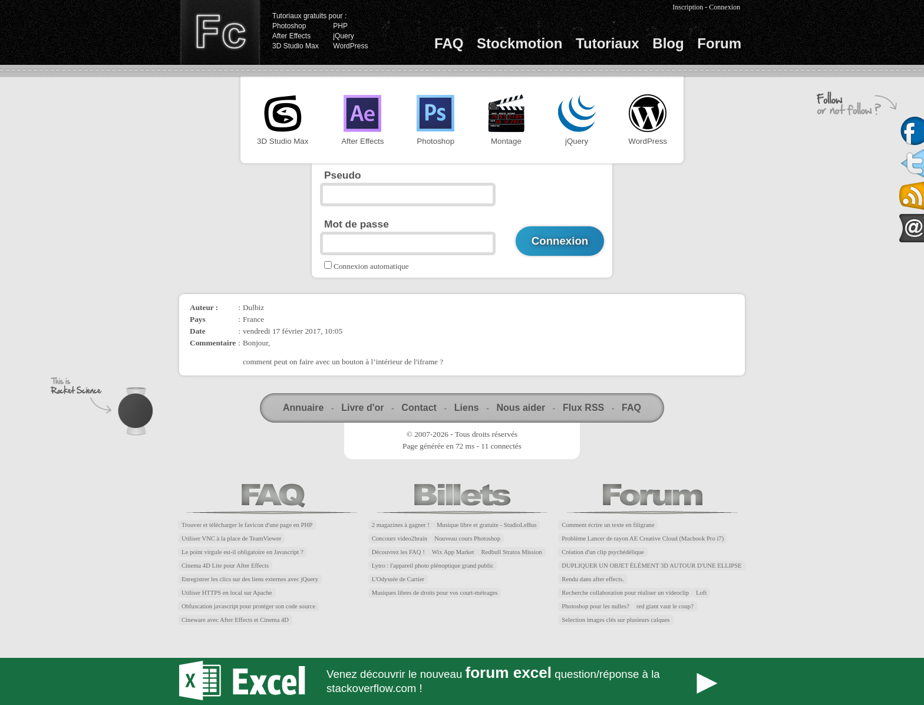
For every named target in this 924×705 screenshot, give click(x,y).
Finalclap (220, 32)
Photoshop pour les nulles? (595, 606)
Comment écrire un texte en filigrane (608, 525)
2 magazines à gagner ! (401, 525)
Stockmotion (519, 43)
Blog (668, 43)
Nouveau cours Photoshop (467, 538)
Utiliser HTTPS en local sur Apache (227, 592)
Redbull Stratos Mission (511, 552)
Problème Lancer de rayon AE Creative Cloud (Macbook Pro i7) (643, 538)
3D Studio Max (295, 46)
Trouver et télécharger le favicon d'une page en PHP (247, 525)
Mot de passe (356, 224)
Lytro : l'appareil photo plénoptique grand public (433, 565)
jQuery (343, 36)
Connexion (724, 7)
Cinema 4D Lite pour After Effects (225, 565)
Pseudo (342, 175)
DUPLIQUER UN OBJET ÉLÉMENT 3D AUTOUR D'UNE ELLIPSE (651, 565)
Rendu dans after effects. (593, 579)
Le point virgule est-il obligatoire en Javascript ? (242, 552)
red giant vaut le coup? (665, 606)
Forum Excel (462, 681)
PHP (340, 26)
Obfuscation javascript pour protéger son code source (248, 606)
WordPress (350, 46)
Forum (719, 43)
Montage (506, 120)
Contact (419, 408)
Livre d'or (362, 408)
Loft (701, 592)
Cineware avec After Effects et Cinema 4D (235, 620)
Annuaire (303, 408)
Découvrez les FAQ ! (398, 552)
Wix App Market (453, 552)
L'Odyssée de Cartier (398, 579)
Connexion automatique (371, 266)
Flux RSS (583, 408)
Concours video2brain (399, 538)
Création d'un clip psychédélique (603, 552)
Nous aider (520, 408)
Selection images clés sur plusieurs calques (615, 620)
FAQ (448, 43)
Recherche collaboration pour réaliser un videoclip (625, 592)
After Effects (291, 36)
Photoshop (289, 26)
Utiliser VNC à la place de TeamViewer (231, 538)
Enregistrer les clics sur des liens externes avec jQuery (250, 579)
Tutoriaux (607, 43)
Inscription (687, 7)
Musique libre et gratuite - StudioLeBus (487, 525)
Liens (466, 408)
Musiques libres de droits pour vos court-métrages (435, 592)
